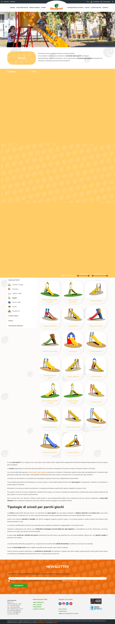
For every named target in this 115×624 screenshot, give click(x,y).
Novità (87, 7)
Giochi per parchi (22, 7)
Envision (55, 622)
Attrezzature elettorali (75, 7)
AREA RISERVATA (38, 602)
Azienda (12, 7)
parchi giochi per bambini (37, 472)
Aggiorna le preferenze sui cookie (68, 613)
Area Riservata (95, 1)
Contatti (105, 7)
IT (87, 1)
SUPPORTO (6, 1)
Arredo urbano (34, 7)
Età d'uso (82, 274)
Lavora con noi (96, 7)
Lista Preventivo (105, 1)
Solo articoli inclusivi (69, 275)
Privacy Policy (63, 609)
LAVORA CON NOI (38, 609)
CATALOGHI (12, 1)
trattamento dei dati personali (70, 580)
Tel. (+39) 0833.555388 (13, 605)
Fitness (43, 7)
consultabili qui (41, 622)
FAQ (2, 1)
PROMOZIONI (37, 607)
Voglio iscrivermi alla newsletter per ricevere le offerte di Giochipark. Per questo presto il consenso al (44, 580)
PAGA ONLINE (37, 605)
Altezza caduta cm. (98, 274)
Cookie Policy (63, 611)
